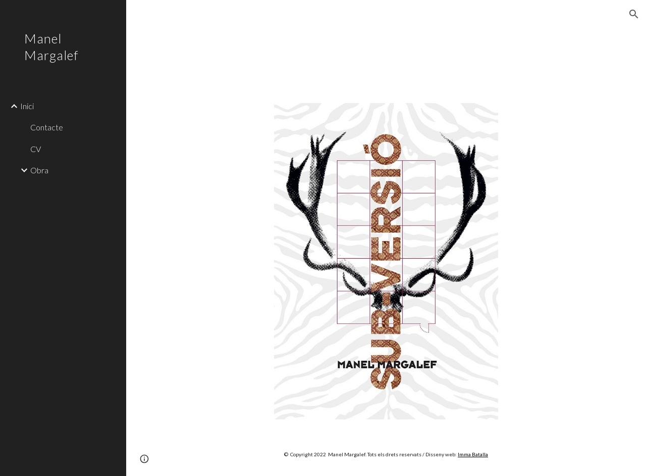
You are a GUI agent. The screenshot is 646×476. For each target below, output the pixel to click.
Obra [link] (39, 170)
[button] (634, 14)
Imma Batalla (473, 454)
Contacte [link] (46, 127)
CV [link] (35, 149)
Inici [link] (27, 106)
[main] (386, 454)
